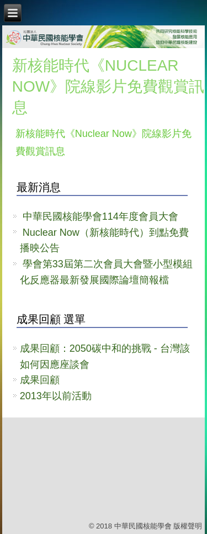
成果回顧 (40, 379)
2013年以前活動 (56, 395)
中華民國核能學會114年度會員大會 (100, 216)
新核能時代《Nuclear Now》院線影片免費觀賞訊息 (108, 86)
